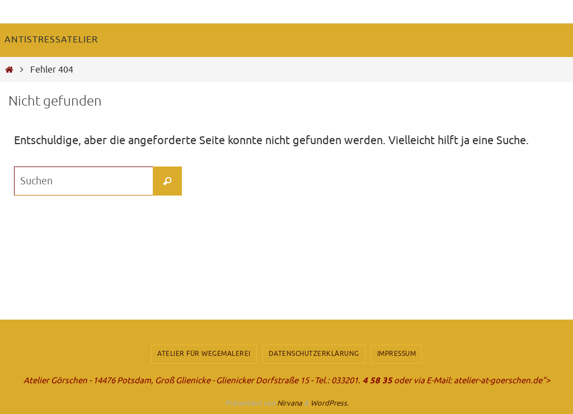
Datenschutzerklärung (314, 353)
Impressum (396, 353)
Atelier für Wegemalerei (204, 353)
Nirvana (289, 403)
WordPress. (330, 403)
